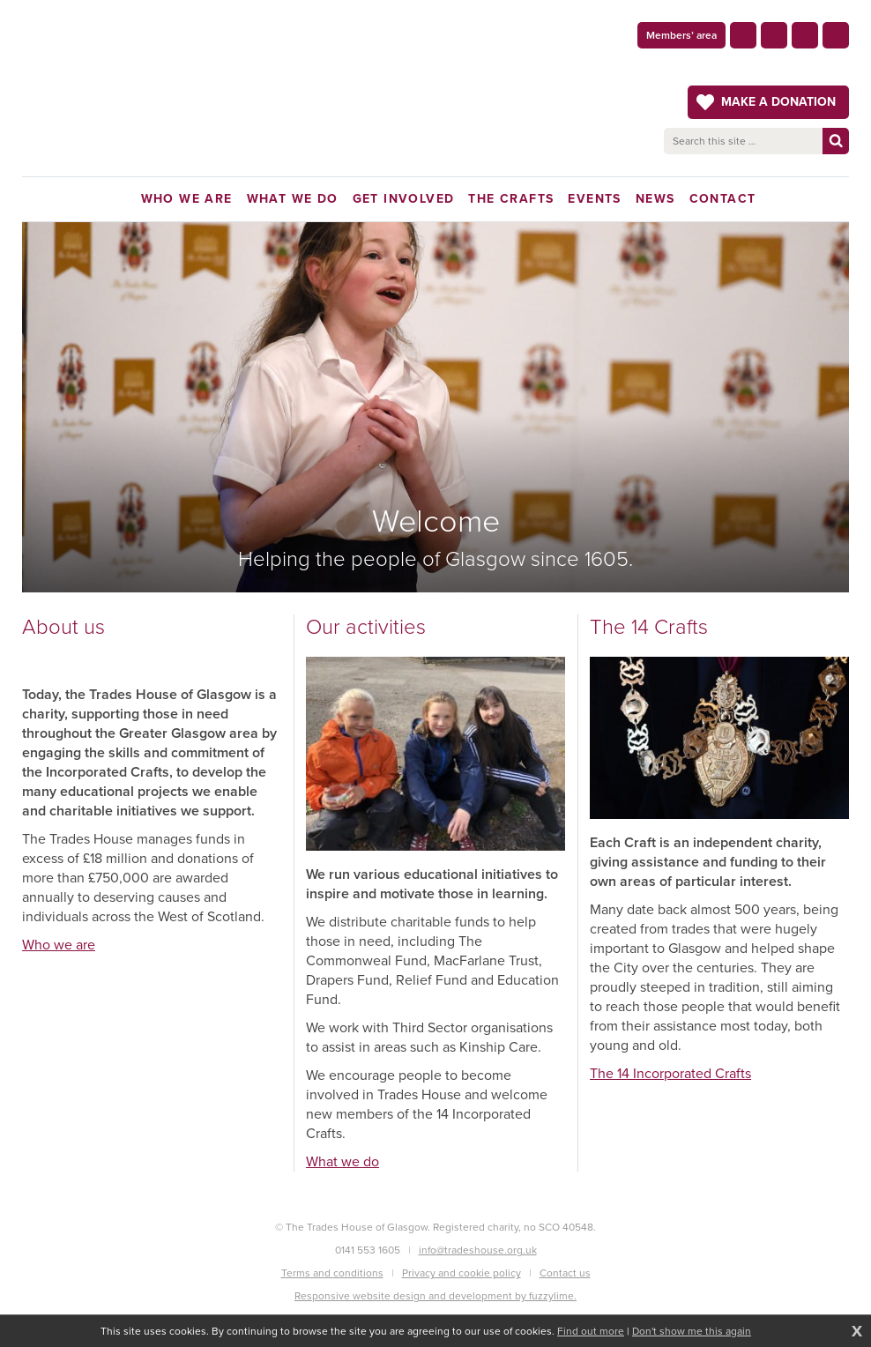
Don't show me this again (691, 1331)
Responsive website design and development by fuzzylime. (435, 1296)
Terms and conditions (332, 1273)
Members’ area (681, 35)
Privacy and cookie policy (461, 1273)
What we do (342, 1161)
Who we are (58, 944)
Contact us (565, 1273)
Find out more (590, 1331)
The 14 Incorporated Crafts (670, 1073)
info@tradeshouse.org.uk (478, 1250)
